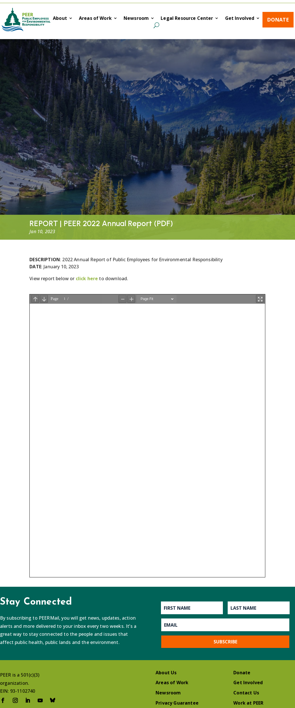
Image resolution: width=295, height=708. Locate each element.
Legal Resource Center (187, 18)
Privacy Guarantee (177, 703)
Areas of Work (95, 18)
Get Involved (240, 18)
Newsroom (136, 18)
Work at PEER (248, 703)
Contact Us (246, 693)
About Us (166, 672)
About (60, 18)
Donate (278, 19)
